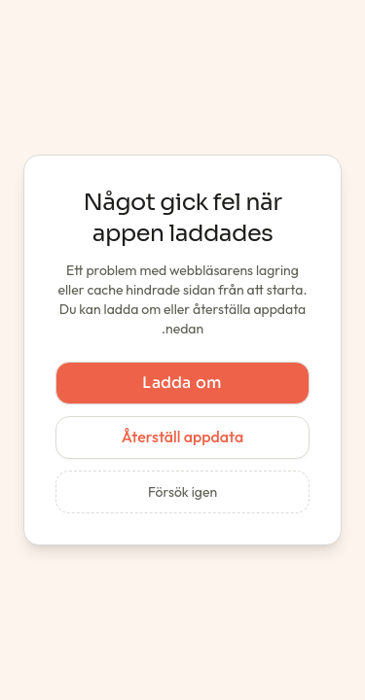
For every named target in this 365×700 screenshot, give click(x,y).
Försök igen (182, 492)
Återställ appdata (182, 436)
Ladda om (182, 382)
